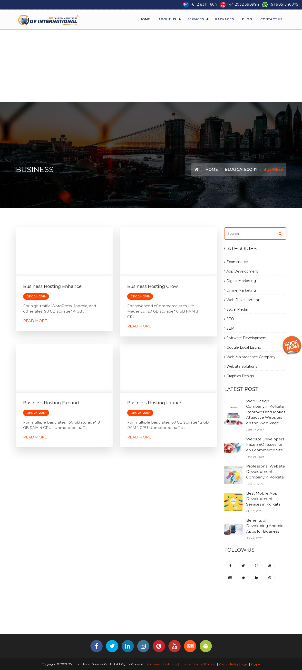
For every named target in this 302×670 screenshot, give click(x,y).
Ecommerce (236, 262)
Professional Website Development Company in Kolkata (265, 471)
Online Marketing (240, 290)
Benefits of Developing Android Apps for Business (264, 526)
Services (195, 19)
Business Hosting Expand (51, 403)
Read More (35, 320)
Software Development (245, 338)
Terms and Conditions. (161, 664)
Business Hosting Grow (152, 286)
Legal (244, 664)
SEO (229, 319)
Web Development (241, 300)
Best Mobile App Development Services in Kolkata (263, 499)
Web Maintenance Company (249, 357)
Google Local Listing (242, 347)
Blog (247, 19)
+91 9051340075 (283, 4)
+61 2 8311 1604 (203, 4)
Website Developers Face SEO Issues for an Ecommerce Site (265, 444)
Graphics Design (239, 376)
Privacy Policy (229, 664)
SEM (229, 328)
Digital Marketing (240, 281)
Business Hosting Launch (155, 403)
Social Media (236, 309)
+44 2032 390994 (243, 4)
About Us (167, 19)
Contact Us (271, 19)
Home (145, 19)
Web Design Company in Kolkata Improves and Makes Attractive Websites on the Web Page (265, 412)
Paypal (256, 664)
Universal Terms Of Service (197, 664)
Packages (224, 19)
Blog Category (241, 169)
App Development (241, 271)
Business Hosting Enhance (52, 286)
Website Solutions (240, 366)
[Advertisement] (151, 65)
